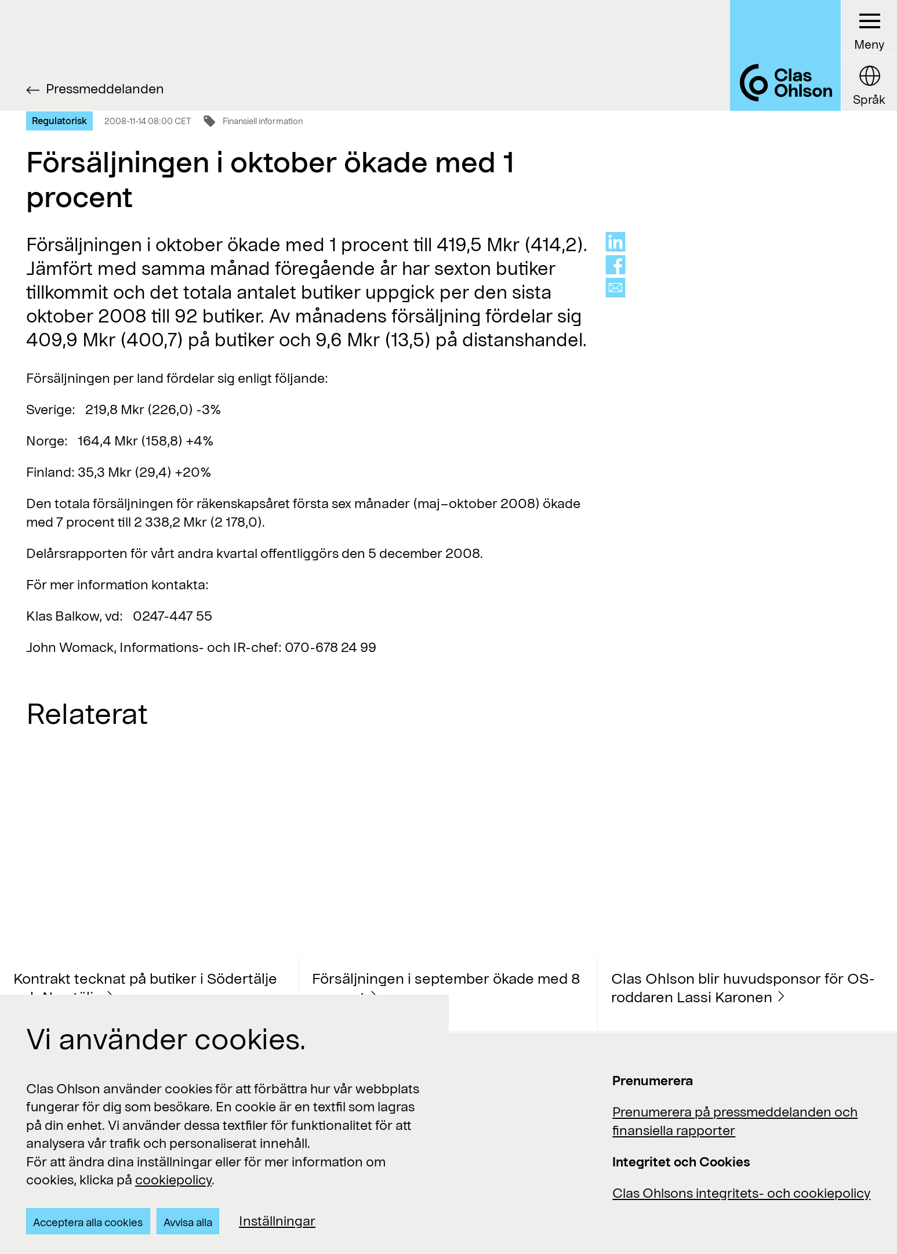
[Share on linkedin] (615, 242)
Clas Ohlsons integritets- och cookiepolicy (741, 1192)
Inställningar (277, 1220)
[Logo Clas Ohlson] (785, 55)
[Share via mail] (615, 288)
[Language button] (869, 83)
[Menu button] (869, 28)
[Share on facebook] (615, 265)
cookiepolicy (173, 1179)
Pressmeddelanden (105, 88)
